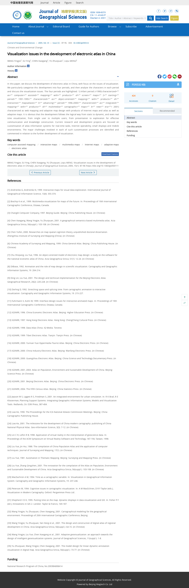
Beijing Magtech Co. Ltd (100, 584)
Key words (132, 122)
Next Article (88, 172)
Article (56, 2)
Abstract (131, 117)
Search (80, 2)
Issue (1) (56, 43)
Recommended (167, 110)
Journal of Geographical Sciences (21, 43)
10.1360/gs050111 (81, 43)
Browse (112, 26)
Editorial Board (61, 26)
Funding (131, 135)
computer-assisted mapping (21, 144)
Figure (68, 2)
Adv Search (162, 18)
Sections (138, 111)
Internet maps (92, 144)
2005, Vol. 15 (43, 43)
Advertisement (154, 26)
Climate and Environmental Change (25, 47)
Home (15, 26)
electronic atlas (19, 148)
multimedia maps (71, 144)
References (132, 131)
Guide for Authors (89, 26)
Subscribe (131, 26)
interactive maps (48, 144)
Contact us (18, 33)
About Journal (36, 26)
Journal (45, 2)
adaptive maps (111, 144)
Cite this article (134, 126)
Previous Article (40, 172)
